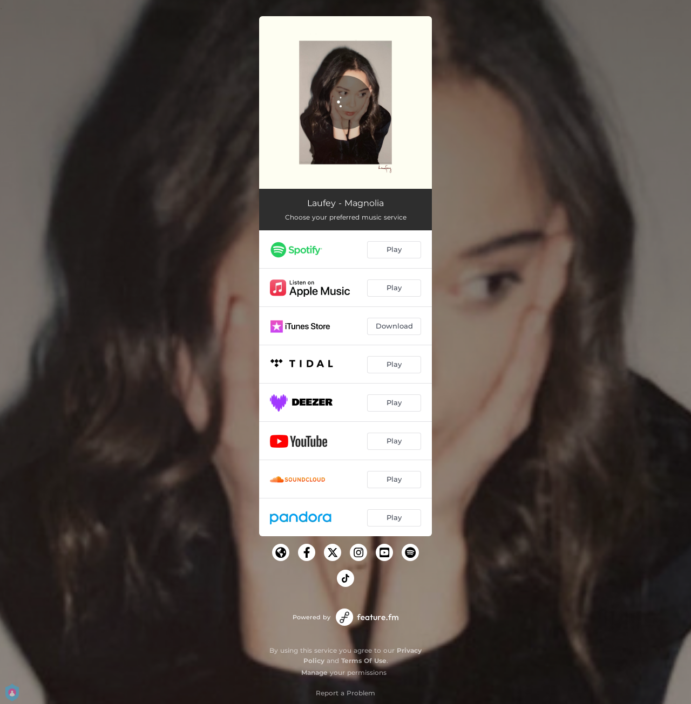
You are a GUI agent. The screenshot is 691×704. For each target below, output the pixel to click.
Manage (314, 672)
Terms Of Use (364, 661)
